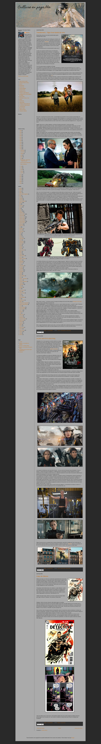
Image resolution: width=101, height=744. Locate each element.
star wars (21, 315)
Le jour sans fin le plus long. (46, 338)
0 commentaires (50, 568)
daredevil (21, 224)
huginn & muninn (22, 258)
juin (21, 158)
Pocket (20, 291)
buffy (20, 209)
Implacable (21, 261)
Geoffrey (27, 32)
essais (20, 239)
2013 (21, 174)
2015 (21, 147)
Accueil (59, 728)
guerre (20, 251)
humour (20, 260)
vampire (20, 331)
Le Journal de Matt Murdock (24, 105)
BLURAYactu (21, 85)
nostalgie (21, 287)
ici (51, 75)
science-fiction (68, 568)
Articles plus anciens (78, 728)
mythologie (21, 284)
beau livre (21, 205)
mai (21, 166)
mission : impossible (23, 278)
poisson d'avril (22, 292)
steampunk (21, 317)
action (20, 188)
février (22, 171)
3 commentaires (50, 330)
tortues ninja (21, 327)
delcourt (20, 229)
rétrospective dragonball (23, 302)
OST (20, 288)
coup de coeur (62, 568)
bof (19, 208)
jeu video (21, 267)
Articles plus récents (40, 728)
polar (20, 294)
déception (21, 228)
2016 (21, 145)
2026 (21, 130)
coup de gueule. (63, 330)
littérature (21, 270)
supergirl (21, 321)
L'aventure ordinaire (23, 110)
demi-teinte (21, 231)
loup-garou (21, 271)
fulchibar (20, 247)
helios (20, 252)
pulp (20, 298)
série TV (20, 310)
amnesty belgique (22, 88)
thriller (20, 325)
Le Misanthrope (22, 106)
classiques (21, 212)
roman (20, 305)
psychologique (22, 297)
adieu (20, 191)
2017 (21, 143)
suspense (21, 323)
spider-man (21, 314)
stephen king (21, 320)
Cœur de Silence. (42, 576)
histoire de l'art (22, 255)
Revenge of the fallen (77, 301)
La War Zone (21, 86)
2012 (21, 176)
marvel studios (22, 275)
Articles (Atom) (44, 730)
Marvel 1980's (21, 96)
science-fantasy (22, 307)
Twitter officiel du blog (23, 81)
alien (20, 195)
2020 (21, 138)
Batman (59, 722)
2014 (21, 148)
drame (20, 232)
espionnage (21, 238)
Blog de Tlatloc (22, 108)
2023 (21, 135)
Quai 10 (20, 84)
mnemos (21, 280)
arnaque (20, 198)
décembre (23, 150)
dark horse (21, 225)
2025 (21, 132)
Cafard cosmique (22, 109)
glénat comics (21, 249)
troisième (47, 41)
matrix (20, 277)
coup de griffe (21, 219)
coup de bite (21, 215)
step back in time (22, 318)
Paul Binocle (21, 100)
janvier (22, 172)
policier (20, 295)
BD (19, 204)
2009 (21, 181)
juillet (22, 156)
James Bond (21, 265)
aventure (21, 199)
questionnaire (21, 300)
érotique (20, 237)
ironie (20, 264)
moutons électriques (23, 281)
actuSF (20, 189)
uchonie (20, 328)
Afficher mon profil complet (23, 76)
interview (21, 262)
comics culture (22, 214)
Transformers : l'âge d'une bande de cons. (50, 32)
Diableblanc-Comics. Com (24, 98)
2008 (21, 183)
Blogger (72, 737)
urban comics (21, 330)
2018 (21, 142)
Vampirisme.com (22, 91)
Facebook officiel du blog (24, 82)
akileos (20, 192)
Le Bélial (21, 268)
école (20, 235)
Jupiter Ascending (53, 348)
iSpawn (20, 99)
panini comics (21, 290)
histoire (20, 254)
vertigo (20, 333)
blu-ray (20, 206)
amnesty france (22, 89)
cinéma (59, 330)
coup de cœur (21, 218)
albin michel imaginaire (23, 194)
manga (20, 272)
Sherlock (21, 311)
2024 (21, 134)
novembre (23, 151)
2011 (21, 178)
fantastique (21, 242)
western (20, 334)
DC (19, 227)
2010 (21, 179)
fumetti (20, 248)
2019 (21, 140)
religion (20, 301)
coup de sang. (68, 330)
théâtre (20, 324)
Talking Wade (21, 102)
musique (20, 282)
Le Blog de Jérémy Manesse (24, 103)
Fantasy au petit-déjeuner (24, 92)
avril (21, 167)
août (21, 155)
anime (20, 196)
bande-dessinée (22, 201)
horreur (20, 257)
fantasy (20, 244)
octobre (22, 153)
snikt (20, 313)
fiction (20, 245)
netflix (20, 285)
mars (22, 169)
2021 (21, 137)
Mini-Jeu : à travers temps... (24, 345)
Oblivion (70, 543)
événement (21, 241)
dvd (20, 234)
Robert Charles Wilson (23, 304)
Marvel (20, 274)
